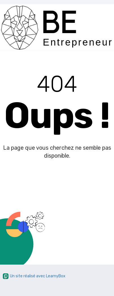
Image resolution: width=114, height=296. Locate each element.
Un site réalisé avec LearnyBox (34, 276)
